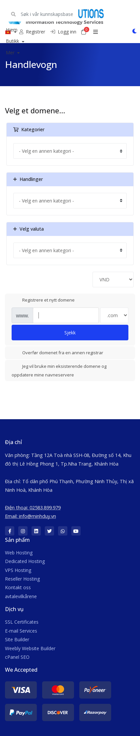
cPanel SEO (17, 657)
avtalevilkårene (21, 596)
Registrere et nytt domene (43, 300)
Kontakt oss (18, 587)
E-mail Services (21, 631)
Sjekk (70, 332)
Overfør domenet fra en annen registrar (57, 353)
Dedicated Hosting (25, 561)
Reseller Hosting (22, 579)
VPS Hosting (18, 570)
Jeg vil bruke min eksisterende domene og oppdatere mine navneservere (59, 370)
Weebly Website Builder (30, 648)
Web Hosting (19, 552)
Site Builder (17, 639)
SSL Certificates (21, 622)
